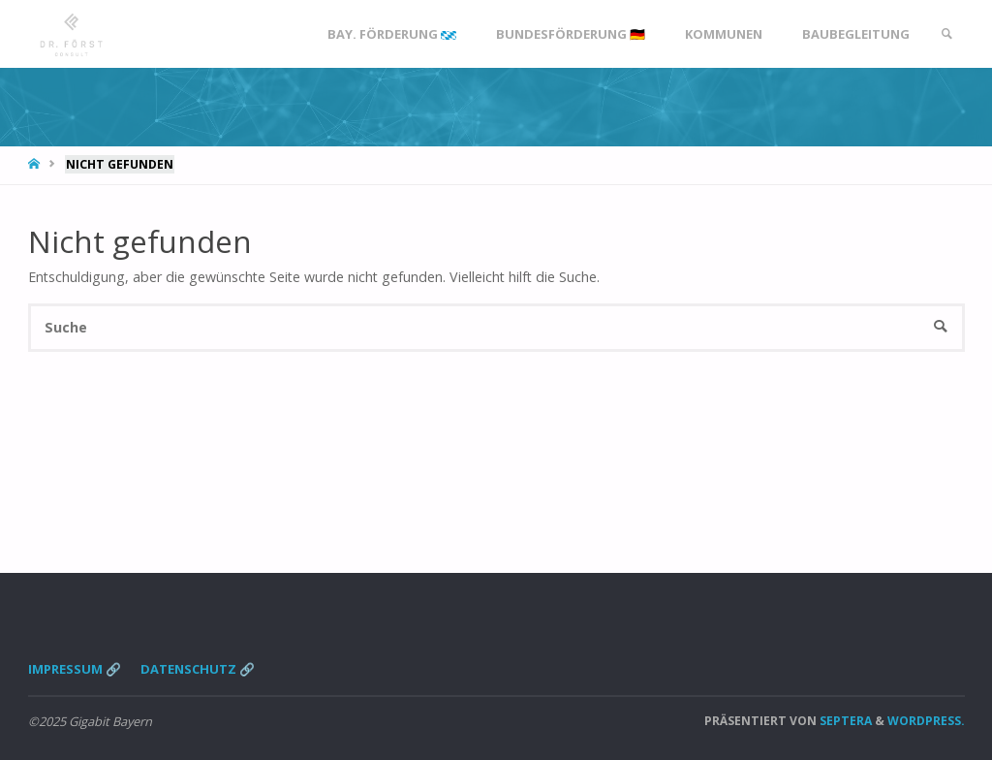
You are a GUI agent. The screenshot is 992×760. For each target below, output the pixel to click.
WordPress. (926, 720)
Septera (844, 720)
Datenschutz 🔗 (197, 669)
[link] (946, 34)
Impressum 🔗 (74, 669)
